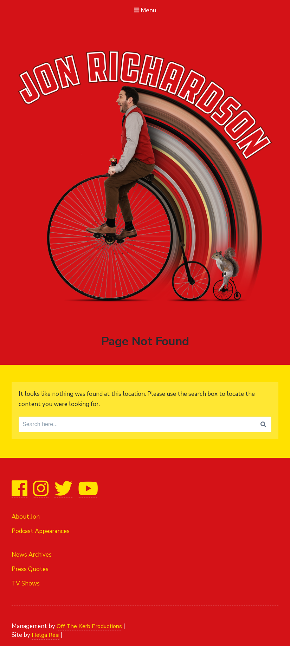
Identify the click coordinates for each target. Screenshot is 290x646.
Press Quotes (30, 567)
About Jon (26, 516)
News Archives (32, 552)
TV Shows (26, 581)
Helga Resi (46, 631)
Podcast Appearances (41, 530)
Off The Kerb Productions (92, 622)
